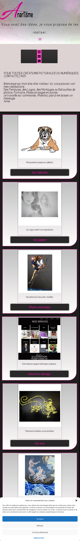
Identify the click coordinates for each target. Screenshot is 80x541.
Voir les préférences (40, 532)
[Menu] (40, 39)
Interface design (39, 374)
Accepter (40, 519)
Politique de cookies (39, 538)
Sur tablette (40, 172)
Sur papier (39, 240)
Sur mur (40, 443)
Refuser (40, 525)
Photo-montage (39, 307)
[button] (76, 500)
